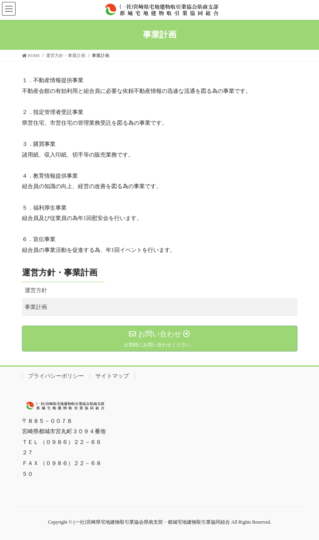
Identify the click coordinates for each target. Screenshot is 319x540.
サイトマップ (112, 376)
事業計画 (36, 307)
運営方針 (36, 290)
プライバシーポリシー (56, 376)
